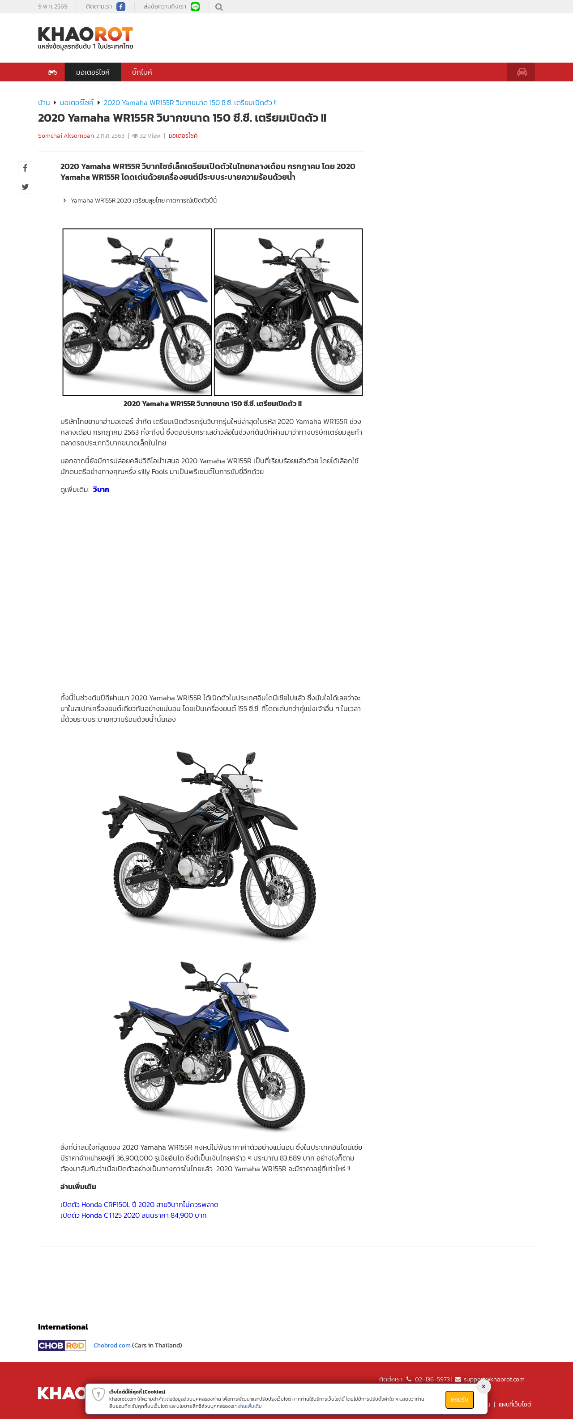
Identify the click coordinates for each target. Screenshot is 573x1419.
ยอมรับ (460, 1399)
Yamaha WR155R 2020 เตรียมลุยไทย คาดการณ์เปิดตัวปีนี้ (138, 200)
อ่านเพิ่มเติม (250, 1406)
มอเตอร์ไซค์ (93, 72)
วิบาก (101, 489)
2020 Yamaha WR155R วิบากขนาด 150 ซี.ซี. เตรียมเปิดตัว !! (190, 102)
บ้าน (44, 102)
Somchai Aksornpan (66, 135)
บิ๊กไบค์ (142, 72)
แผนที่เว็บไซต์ (515, 1404)
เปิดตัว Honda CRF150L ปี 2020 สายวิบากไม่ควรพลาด (139, 1204)
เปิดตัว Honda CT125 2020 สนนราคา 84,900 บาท (133, 1215)
